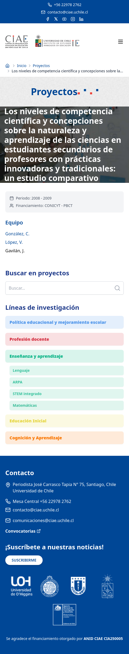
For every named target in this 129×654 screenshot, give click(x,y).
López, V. (14, 242)
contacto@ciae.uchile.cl (36, 510)
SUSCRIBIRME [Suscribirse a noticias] (24, 560)
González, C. (17, 234)
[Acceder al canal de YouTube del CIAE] (64, 19)
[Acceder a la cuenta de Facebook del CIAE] (48, 19)
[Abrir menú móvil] (120, 41)
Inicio (21, 65)
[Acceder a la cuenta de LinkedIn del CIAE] (81, 19)
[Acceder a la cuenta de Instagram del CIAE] (73, 19)
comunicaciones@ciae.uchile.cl (43, 520)
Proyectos (41, 65)
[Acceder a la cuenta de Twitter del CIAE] (56, 19)
